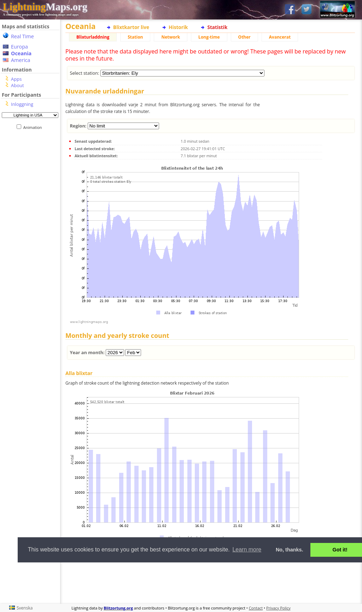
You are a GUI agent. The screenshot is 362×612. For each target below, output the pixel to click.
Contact (256, 608)
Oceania (21, 53)
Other (244, 37)
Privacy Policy (278, 608)
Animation (34, 127)
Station (135, 37)
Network (170, 37)
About (17, 85)
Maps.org (45, 6)
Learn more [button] (246, 549)
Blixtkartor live (131, 27)
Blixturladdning (92, 37)
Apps (16, 79)
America (20, 60)
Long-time (209, 37)
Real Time (22, 36)
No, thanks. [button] (289, 549)
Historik (178, 27)
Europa (19, 46)
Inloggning (22, 104)
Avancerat (280, 37)
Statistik (217, 27)
